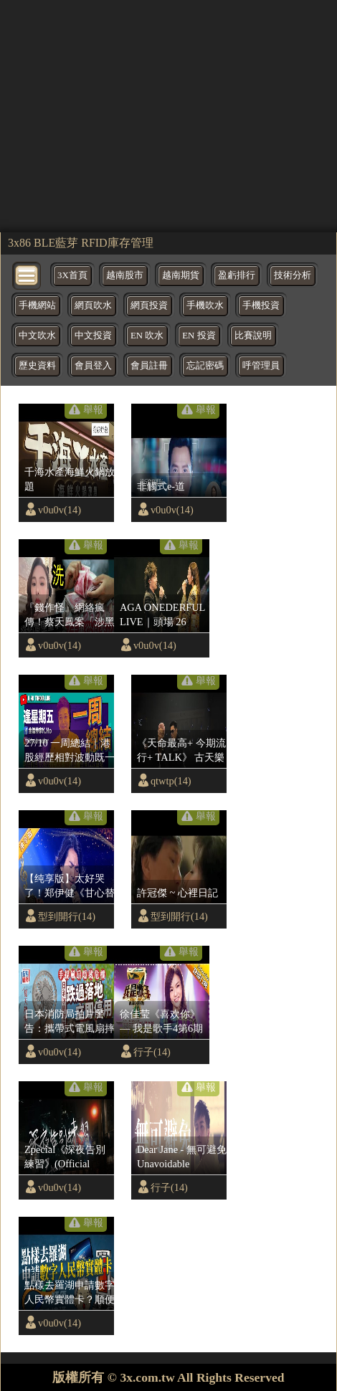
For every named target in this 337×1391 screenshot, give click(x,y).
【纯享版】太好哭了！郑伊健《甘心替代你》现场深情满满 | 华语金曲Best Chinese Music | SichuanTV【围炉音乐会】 (69, 886)
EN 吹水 (146, 336)
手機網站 (37, 305)
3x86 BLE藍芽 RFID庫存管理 (80, 243)
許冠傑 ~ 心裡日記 (177, 892)
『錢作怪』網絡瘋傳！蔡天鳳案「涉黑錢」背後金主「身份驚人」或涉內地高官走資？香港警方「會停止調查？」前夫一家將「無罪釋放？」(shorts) (69, 615)
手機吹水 (205, 305)
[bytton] (27, 274)
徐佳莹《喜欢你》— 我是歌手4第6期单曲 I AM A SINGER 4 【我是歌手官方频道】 (163, 1021)
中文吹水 (37, 336)
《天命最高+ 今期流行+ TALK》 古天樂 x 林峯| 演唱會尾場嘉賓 (181, 750)
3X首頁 (72, 275)
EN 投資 (198, 336)
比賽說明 (253, 336)
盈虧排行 (236, 275)
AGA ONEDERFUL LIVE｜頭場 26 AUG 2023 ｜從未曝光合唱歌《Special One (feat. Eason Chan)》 (164, 615)
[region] (168, 114)
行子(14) (152, 1052)
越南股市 (124, 275)
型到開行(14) (66, 916)
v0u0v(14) (59, 510)
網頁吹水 (93, 305)
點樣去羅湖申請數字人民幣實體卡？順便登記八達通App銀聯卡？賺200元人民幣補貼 (69, 1292)
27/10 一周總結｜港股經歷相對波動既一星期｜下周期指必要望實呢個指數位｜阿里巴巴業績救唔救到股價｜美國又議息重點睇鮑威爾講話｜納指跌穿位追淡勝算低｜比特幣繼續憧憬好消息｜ (69, 750)
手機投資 (261, 305)
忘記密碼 (205, 366)
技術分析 (292, 275)
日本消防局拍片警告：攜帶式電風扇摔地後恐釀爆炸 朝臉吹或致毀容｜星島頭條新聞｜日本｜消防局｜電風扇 (69, 1021)
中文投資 (93, 336)
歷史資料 (37, 366)
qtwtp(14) (171, 781)
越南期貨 (180, 275)
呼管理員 (261, 366)
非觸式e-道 (161, 486)
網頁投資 (149, 305)
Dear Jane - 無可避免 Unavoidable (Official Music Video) (182, 1157)
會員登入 (93, 366)
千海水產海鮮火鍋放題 (69, 479)
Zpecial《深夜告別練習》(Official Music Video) (64, 1157)
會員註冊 (149, 366)
